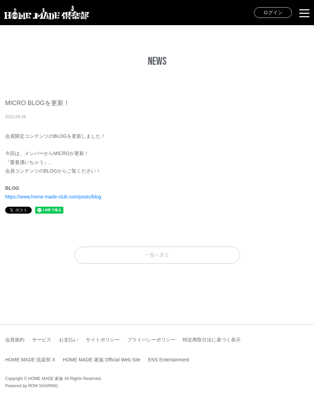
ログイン (273, 12)
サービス (41, 339)
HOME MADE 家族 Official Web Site (101, 359)
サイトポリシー (103, 339)
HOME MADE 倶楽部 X (30, 359)
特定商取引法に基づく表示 (212, 339)
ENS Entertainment (168, 359)
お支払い (68, 339)
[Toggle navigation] (304, 13)
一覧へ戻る (157, 255)
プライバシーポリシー (151, 339)
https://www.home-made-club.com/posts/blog (53, 196)
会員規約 (14, 339)
